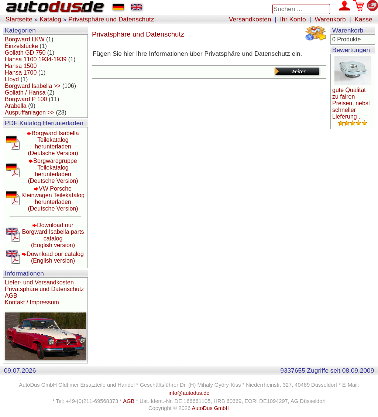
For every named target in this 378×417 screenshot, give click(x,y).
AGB (11, 296)
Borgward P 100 (26, 99)
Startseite (19, 19)
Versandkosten (250, 19)
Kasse (363, 19)
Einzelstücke (21, 46)
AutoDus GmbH (211, 408)
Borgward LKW (25, 39)
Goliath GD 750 (25, 52)
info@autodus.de (188, 393)
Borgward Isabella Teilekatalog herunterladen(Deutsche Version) (53, 143)
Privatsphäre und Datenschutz (111, 19)
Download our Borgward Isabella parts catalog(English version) (53, 235)
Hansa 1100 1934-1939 (35, 59)
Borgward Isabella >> (33, 86)
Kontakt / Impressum (32, 302)
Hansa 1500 (21, 66)
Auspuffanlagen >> (29, 112)
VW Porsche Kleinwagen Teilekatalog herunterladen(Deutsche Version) (53, 198)
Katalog (50, 19)
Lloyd (12, 79)
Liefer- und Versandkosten (39, 282)
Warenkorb (330, 19)
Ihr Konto (293, 19)
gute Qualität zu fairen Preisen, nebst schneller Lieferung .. (351, 103)
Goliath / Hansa (25, 92)
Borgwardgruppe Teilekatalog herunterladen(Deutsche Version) (53, 171)
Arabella (16, 106)
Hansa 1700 (21, 72)
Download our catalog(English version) (55, 257)
